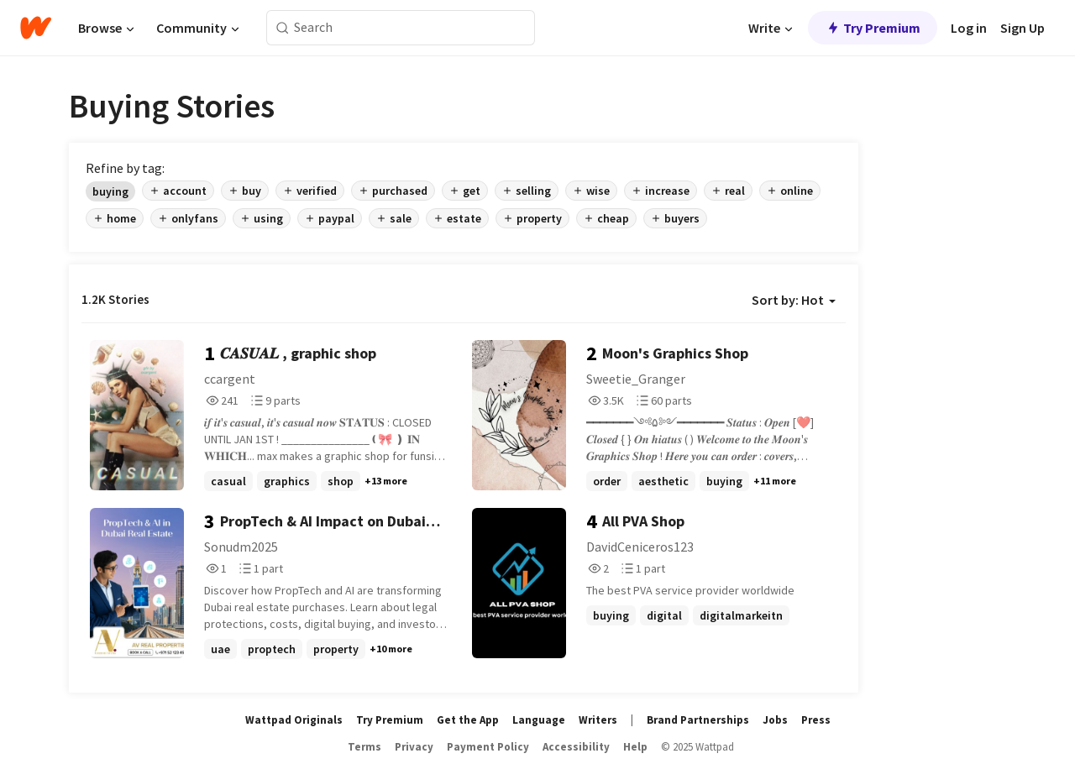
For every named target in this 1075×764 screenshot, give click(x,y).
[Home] (35, 27)
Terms (364, 747)
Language (538, 720)
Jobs (775, 720)
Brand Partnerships (698, 720)
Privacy (414, 747)
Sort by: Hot (794, 299)
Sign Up (1022, 27)
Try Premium (872, 27)
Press (816, 720)
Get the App (468, 720)
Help (635, 747)
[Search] (282, 28)
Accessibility (576, 747)
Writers (598, 720)
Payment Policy (488, 747)
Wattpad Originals (294, 720)
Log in (969, 27)
